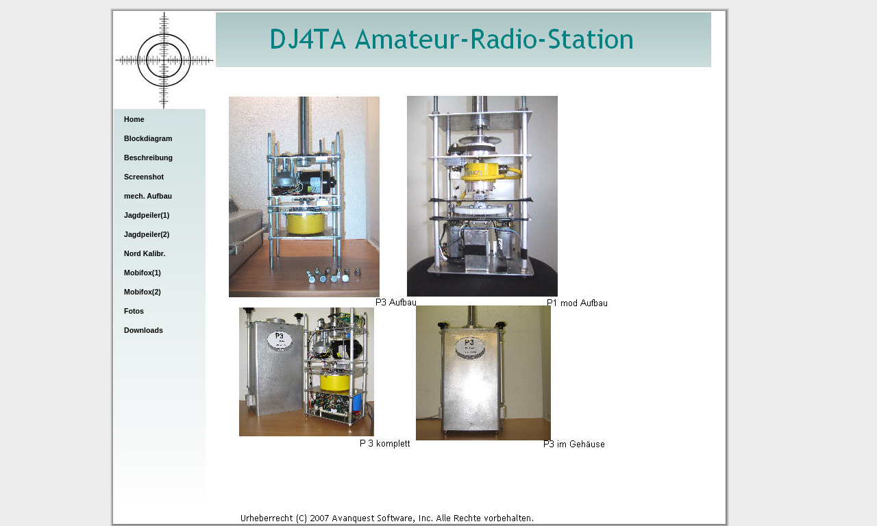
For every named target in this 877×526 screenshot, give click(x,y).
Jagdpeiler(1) (146, 215)
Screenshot (144, 177)
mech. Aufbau (148, 196)
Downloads (143, 330)
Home (134, 119)
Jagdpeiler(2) (146, 234)
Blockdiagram (148, 138)
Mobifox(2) (142, 292)
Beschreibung (148, 157)
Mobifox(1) (142, 272)
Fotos (134, 311)
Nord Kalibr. (144, 253)
